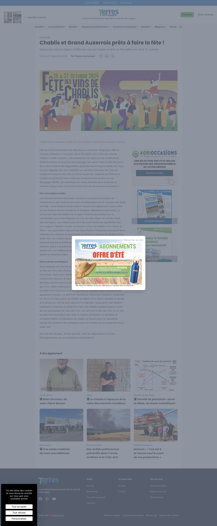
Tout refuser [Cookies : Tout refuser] (19, 512)
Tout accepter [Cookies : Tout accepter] (19, 506)
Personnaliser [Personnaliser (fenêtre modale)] (19, 518)
